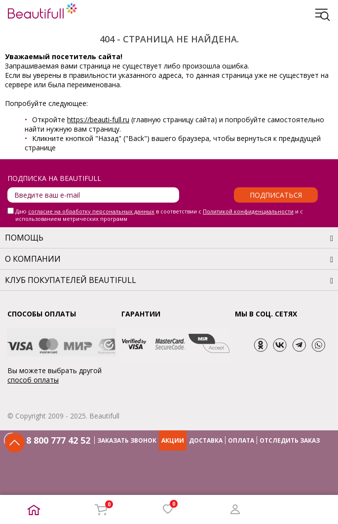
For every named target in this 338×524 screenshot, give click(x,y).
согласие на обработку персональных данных (91, 211)
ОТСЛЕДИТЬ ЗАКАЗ (290, 440)
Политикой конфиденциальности (248, 211)
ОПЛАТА (241, 440)
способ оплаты (33, 379)
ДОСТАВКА (206, 440)
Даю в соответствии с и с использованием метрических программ (159, 215)
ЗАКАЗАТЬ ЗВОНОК (126, 440)
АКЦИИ (172, 440)
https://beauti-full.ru (98, 119)
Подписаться (276, 195)
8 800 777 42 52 (58, 440)
